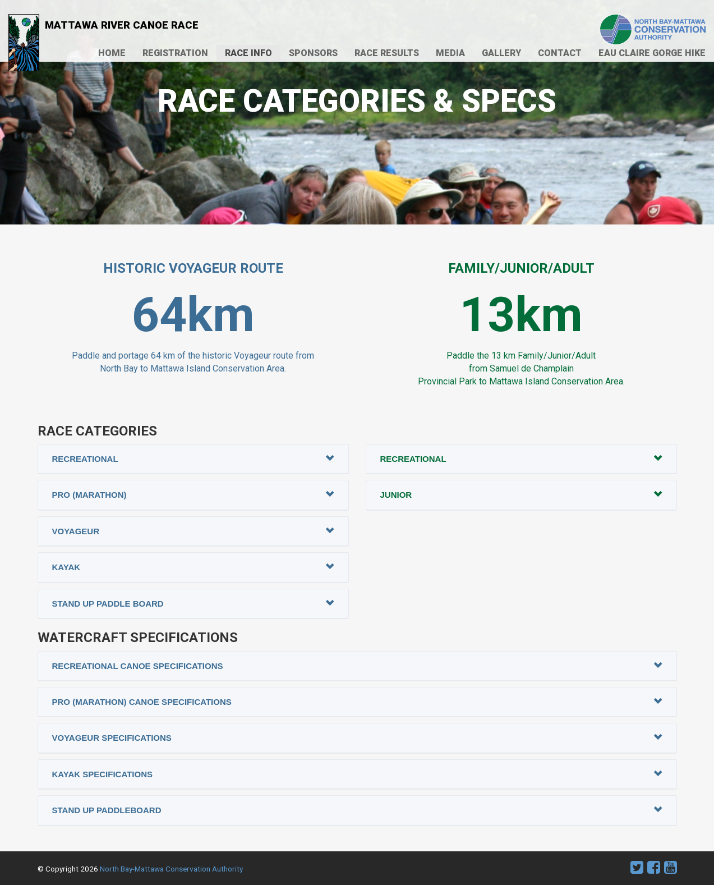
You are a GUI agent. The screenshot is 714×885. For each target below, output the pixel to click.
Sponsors (313, 53)
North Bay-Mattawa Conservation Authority (171, 868)
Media (450, 53)
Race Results (386, 53)
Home (112, 53)
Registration (175, 53)
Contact (560, 53)
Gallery (501, 53)
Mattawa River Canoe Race (103, 26)
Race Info (248, 53)
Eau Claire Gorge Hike (652, 53)
